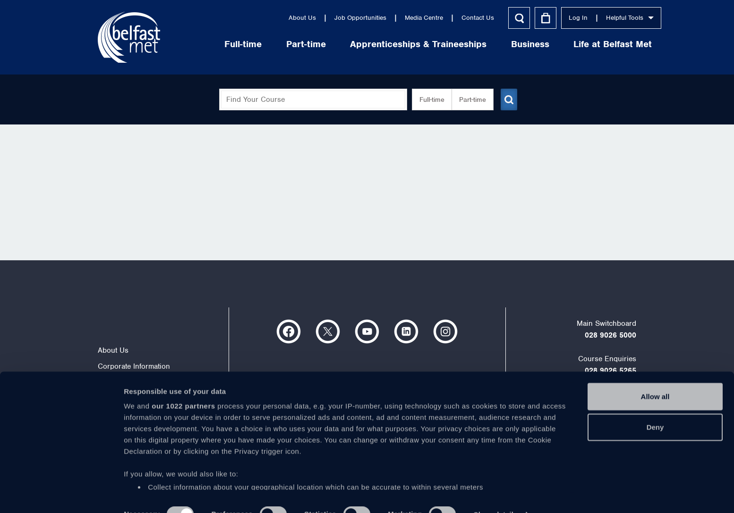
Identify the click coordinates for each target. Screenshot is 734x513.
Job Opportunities (335, 18)
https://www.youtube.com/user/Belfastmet (367, 331)
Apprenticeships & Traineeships (393, 44)
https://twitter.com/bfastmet (328, 331)
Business (505, 44)
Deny (655, 407)
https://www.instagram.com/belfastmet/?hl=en (445, 331)
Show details (496, 494)
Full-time (218, 44)
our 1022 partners (183, 386)
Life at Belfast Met (587, 44)
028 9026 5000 (610, 335)
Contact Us (452, 18)
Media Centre (399, 18)
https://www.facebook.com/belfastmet (288, 331)
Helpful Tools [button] (605, 18)
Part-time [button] (468, 99)
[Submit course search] (508, 99)
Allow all (655, 376)
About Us (277, 18)
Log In (553, 17)
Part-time (281, 44)
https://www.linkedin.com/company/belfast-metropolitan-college (406, 331)
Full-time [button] (428, 99)
